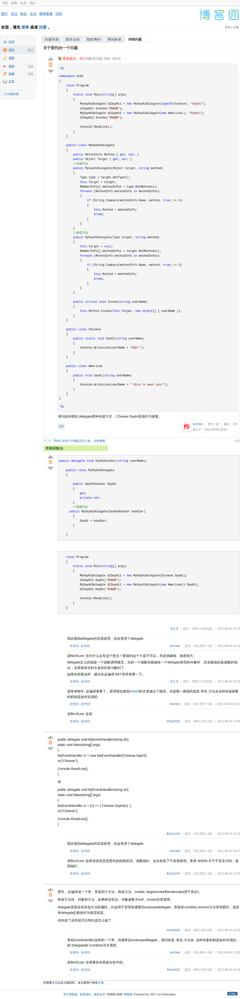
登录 (25, 27)
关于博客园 (70, 994)
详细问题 (135, 39)
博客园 (128, 994)
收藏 (11, 73)
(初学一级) (205, 646)
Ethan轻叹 (173, 721)
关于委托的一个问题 (60, 48)
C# (61, 426)
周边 (32, 3)
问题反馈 (13, 94)
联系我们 (85, 994)
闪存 (11, 41)
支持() (74, 646)
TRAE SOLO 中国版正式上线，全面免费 (79, 441)
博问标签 (114, 39)
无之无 (174, 628)
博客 (11, 58)
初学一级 (213, 424)
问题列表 (52, 39)
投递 (30, 66)
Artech (134, 691)
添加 (30, 73)
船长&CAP (173, 833)
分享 (237, 441)
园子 (4, 14)
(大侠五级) (205, 628)
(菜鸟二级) (205, 833)
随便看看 (46, 14)
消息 (58, 14)
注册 (43, 27)
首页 (5, 3)
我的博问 (93, 39)
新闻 (14, 3)
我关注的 (73, 39)
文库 (11, 81)
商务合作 (99, 994)
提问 (30, 50)
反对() (85, 646)
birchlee (198, 424)
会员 (23, 3)
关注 (14, 14)
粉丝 (23, 14)
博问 (11, 50)
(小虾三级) (205, 721)
